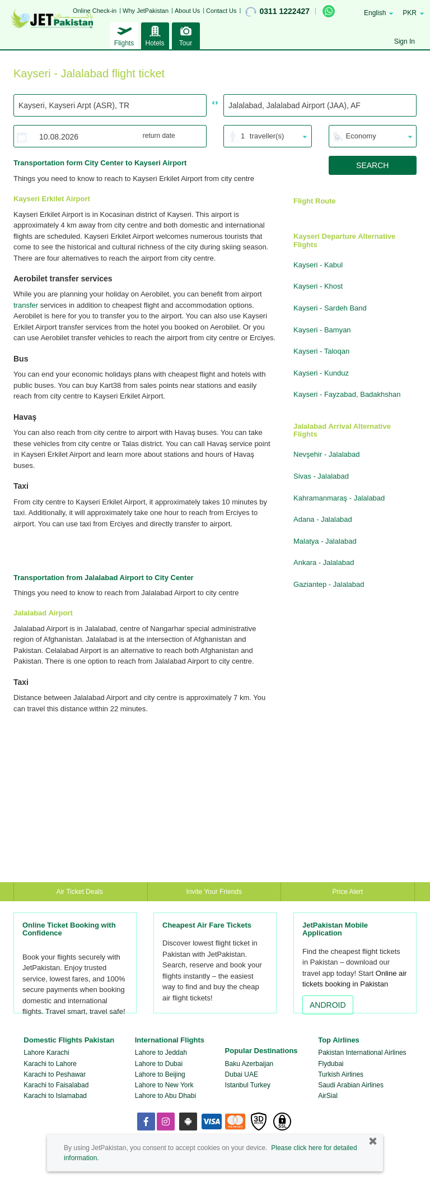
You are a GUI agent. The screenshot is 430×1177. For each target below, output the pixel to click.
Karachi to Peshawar (55, 1074)
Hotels (155, 34)
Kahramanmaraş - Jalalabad (339, 498)
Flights (124, 34)
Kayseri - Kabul (318, 265)
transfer (25, 305)
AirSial (328, 1096)
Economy (361, 136)
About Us (187, 10)
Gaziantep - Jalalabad (328, 584)
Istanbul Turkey (247, 1085)
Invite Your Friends (214, 892)
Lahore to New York (164, 1085)
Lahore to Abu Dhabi (165, 1096)
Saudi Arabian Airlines (351, 1085)
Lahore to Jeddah (161, 1052)
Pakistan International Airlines (362, 1052)
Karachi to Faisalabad (56, 1085)
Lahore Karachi (46, 1052)
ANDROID (328, 1004)
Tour (186, 34)
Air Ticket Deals (80, 892)
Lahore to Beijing (160, 1074)
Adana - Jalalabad (322, 519)
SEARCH (372, 165)
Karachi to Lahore (50, 1064)
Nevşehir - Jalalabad (326, 454)
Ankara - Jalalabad (323, 562)
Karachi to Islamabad (55, 1096)
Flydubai (330, 1064)
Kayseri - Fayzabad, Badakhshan (347, 394)
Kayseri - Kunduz (321, 373)
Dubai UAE (241, 1074)
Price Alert (348, 892)
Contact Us (221, 10)
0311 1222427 (277, 12)
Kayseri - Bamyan (322, 330)
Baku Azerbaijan (249, 1064)
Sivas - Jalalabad (321, 476)
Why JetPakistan (146, 10)
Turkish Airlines (340, 1074)
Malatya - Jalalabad (325, 541)
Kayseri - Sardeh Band (330, 308)
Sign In (404, 41)
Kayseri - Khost (318, 286)
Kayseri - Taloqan (321, 351)
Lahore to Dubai (159, 1064)
